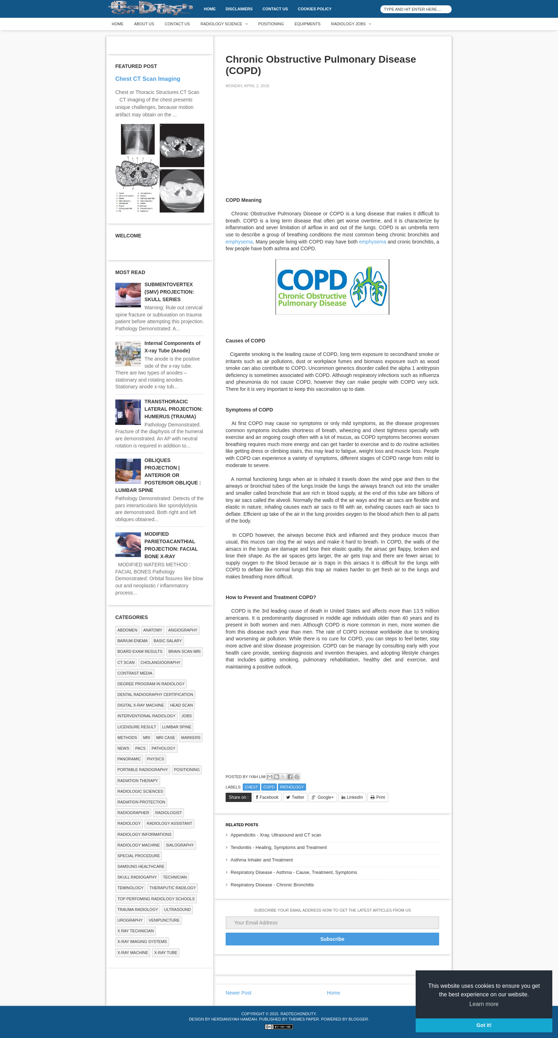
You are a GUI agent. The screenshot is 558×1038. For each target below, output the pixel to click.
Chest (251, 787)
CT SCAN (126, 662)
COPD (269, 787)
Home (210, 9)
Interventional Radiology (146, 716)
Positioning (271, 24)
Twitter (298, 797)
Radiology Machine (138, 845)
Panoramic (129, 759)
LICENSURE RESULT (136, 727)
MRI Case (165, 737)
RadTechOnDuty (297, 1014)
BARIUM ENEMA (132, 641)
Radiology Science (221, 24)
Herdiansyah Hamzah (234, 1019)
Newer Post (238, 993)
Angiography (183, 630)
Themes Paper (304, 1019)
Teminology (130, 888)
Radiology (129, 823)
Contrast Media (134, 673)
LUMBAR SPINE (176, 727)
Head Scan (181, 705)
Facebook (269, 797)
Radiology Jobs (348, 24)
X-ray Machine (132, 952)
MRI (146, 737)
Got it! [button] (484, 1025)
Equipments (308, 24)
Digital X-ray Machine (140, 705)
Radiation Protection (141, 802)
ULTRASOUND (177, 909)
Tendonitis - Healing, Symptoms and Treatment (279, 847)
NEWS (123, 748)
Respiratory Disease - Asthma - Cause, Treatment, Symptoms (294, 872)
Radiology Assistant (169, 823)
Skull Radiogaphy (137, 877)
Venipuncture (164, 920)
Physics (155, 759)
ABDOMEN (127, 630)
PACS (140, 748)
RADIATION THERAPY (137, 780)
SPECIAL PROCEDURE (138, 856)
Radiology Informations (144, 834)
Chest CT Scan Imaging (147, 78)
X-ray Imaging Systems (142, 941)
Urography (130, 920)
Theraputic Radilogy (172, 888)
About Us (144, 24)
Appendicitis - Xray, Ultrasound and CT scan (276, 835)
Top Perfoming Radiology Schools (156, 899)
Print (380, 797)
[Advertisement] (279, 143)
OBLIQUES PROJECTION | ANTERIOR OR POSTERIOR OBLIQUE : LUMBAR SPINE (158, 475)
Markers (190, 737)
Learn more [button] (484, 1004)
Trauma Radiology (137, 909)
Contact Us (275, 9)
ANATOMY (152, 630)
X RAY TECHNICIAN (135, 931)
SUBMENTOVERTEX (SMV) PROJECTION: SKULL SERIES (169, 292)
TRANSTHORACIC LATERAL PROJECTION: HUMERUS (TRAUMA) (173, 409)
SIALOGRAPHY (180, 845)
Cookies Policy (315, 9)
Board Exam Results (139, 651)
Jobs (186, 716)
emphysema (239, 242)
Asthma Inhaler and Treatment (262, 860)
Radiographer (133, 813)
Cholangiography (160, 662)
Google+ (325, 797)
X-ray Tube (165, 952)
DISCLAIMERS (239, 9)
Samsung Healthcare (140, 866)
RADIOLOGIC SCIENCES (140, 791)
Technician (175, 877)
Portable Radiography (142, 769)
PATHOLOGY (292, 787)
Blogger (358, 1019)
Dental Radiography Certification (155, 694)
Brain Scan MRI (184, 651)
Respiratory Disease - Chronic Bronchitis (272, 884)
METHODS (127, 737)
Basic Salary (168, 641)
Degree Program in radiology (151, 684)
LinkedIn (355, 797)
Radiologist (168, 813)
